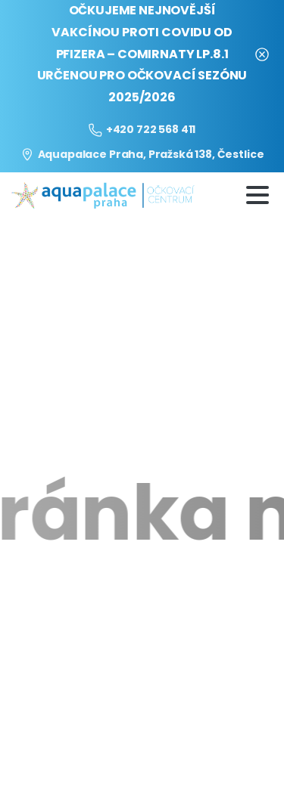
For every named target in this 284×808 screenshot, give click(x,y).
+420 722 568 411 (142, 129)
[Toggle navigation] (257, 195)
